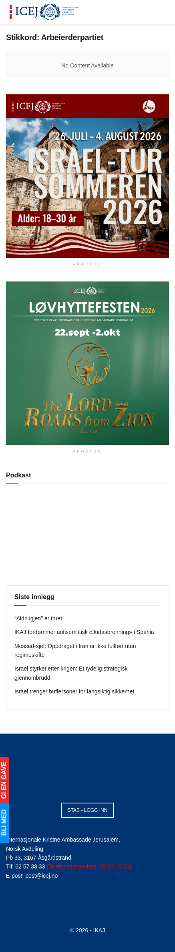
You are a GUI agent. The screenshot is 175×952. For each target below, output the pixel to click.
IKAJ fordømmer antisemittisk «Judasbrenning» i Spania (84, 632)
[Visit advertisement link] (87, 176)
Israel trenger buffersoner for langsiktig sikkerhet (74, 691)
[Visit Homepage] (44, 12)
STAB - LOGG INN (88, 810)
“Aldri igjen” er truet (38, 618)
